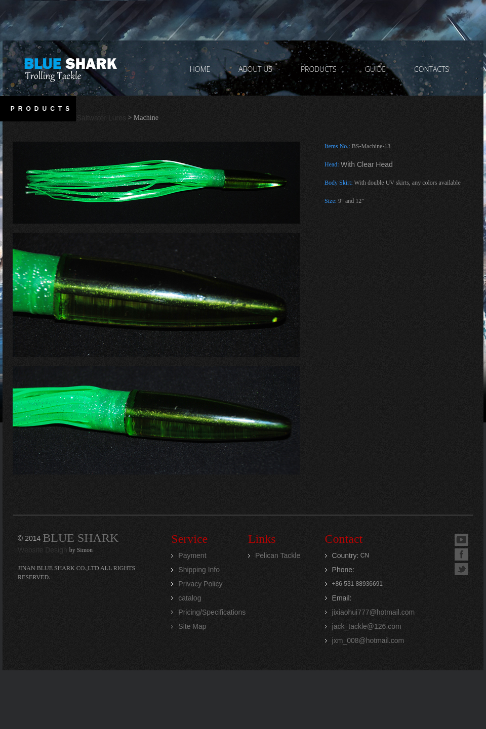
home (200, 69)
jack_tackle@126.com (366, 626)
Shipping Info (199, 570)
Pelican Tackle (277, 555)
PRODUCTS (319, 69)
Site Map (192, 626)
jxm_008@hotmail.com (368, 640)
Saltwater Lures (101, 118)
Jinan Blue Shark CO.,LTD (70, 68)
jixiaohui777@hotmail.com (373, 612)
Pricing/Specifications (212, 612)
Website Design (43, 550)
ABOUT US (255, 69)
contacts (431, 69)
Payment (192, 555)
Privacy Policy (200, 584)
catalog (189, 598)
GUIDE (375, 69)
